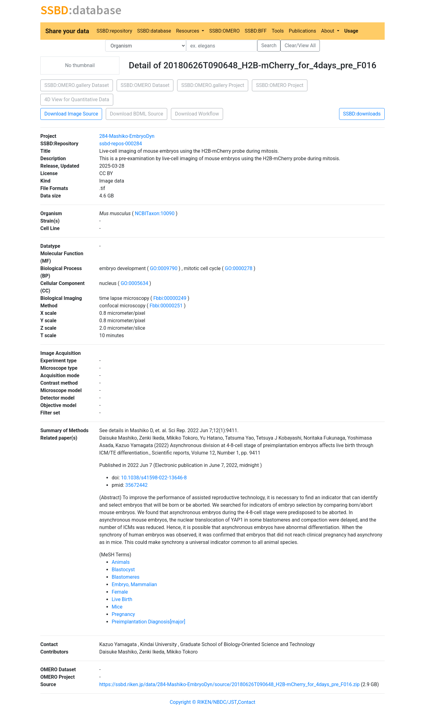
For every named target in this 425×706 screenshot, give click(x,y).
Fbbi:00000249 (169, 298)
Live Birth (122, 599)
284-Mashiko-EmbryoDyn (126, 136)
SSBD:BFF (256, 31)
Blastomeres (126, 577)
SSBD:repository (114, 31)
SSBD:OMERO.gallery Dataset (76, 85)
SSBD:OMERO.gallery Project (212, 85)
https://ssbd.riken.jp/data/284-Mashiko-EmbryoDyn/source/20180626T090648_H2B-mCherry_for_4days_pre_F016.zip (229, 684)
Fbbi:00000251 (166, 306)
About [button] (328, 31)
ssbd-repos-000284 (120, 144)
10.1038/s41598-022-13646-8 (154, 478)
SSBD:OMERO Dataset (145, 85)
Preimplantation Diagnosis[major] (148, 622)
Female (120, 592)
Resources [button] (188, 31)
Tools (278, 31)
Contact (246, 702)
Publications (302, 31)
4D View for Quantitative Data (76, 99)
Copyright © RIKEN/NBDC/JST (203, 702)
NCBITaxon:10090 (155, 213)
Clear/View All (299, 45)
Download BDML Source (136, 114)
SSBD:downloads (362, 114)
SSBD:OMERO (224, 31)
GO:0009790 (164, 268)
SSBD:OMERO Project (279, 85)
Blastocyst (123, 569)
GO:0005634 (134, 283)
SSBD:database (154, 31)
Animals (121, 562)
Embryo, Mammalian (134, 584)
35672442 (136, 485)
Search (268, 45)
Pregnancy (123, 614)
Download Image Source (71, 114)
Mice (117, 607)
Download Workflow (197, 114)
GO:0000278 (239, 268)
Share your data (67, 31)
